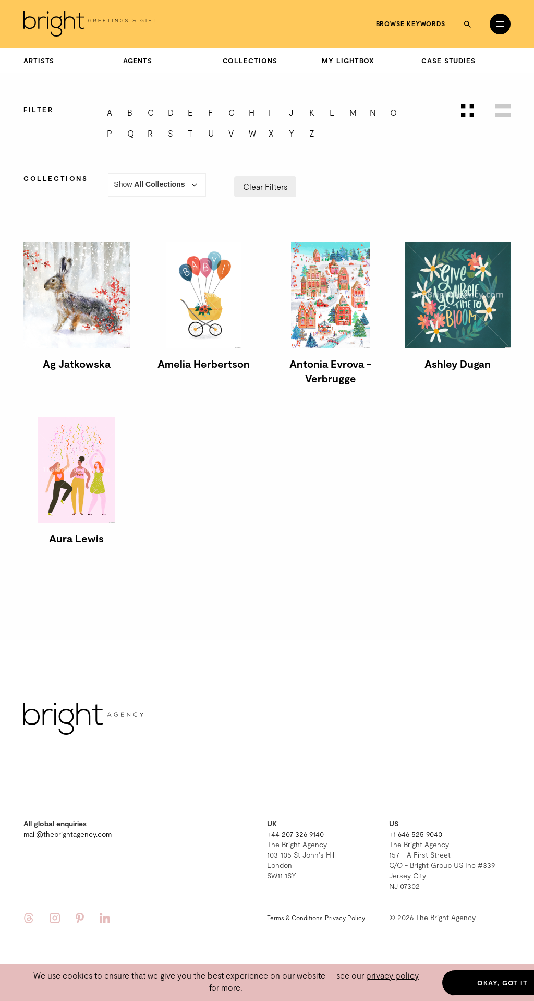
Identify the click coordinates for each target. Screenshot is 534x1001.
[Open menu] (500, 24)
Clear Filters (265, 186)
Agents (137, 60)
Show (156, 185)
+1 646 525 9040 (415, 833)
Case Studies (448, 60)
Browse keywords (411, 23)
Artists (38, 60)
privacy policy (392, 975)
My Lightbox (348, 60)
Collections (250, 60)
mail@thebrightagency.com (67, 833)
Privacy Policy (345, 917)
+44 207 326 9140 (295, 833)
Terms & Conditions (295, 917)
